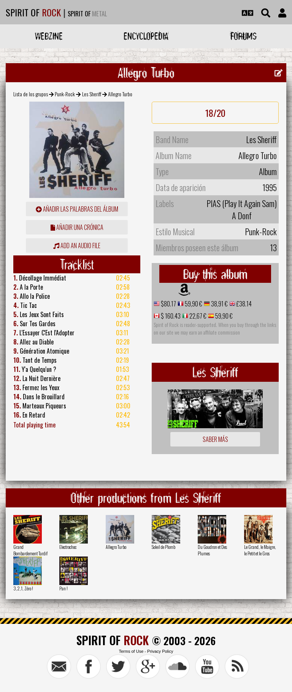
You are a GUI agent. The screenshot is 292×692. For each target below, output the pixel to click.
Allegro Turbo (116, 547)
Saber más (215, 439)
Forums (243, 36)
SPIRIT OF (33, 12)
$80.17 (168, 303)
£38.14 (243, 303)
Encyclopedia (146, 36)
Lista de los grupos (30, 94)
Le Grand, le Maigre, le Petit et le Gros (260, 550)
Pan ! (63, 588)
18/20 (215, 113)
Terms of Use (131, 651)
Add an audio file (76, 245)
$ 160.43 (170, 315)
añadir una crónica (77, 227)
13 (273, 247)
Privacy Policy (160, 651)
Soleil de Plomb (163, 547)
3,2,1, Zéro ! (23, 588)
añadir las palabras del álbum (77, 209)
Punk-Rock (65, 94)
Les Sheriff (91, 94)
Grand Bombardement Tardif (30, 550)
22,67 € (197, 315)
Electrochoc (67, 547)
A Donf (242, 215)
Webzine (49, 36)
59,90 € (193, 303)
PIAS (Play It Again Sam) (241, 203)
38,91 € (219, 303)
